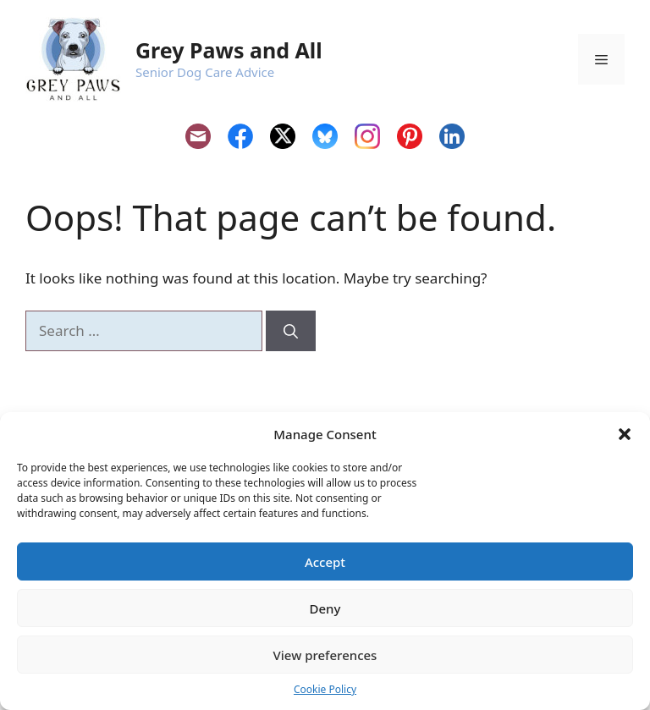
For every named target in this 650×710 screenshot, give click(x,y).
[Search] (291, 331)
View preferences (325, 655)
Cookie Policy (325, 689)
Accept (325, 561)
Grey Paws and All (228, 50)
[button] (624, 434)
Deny (325, 608)
